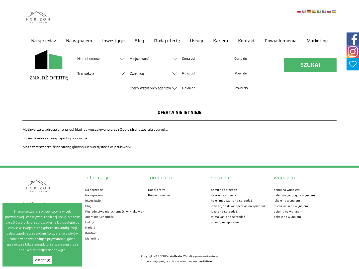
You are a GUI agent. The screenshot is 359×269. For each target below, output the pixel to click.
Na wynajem (79, 40)
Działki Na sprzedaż (224, 195)
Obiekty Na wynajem (288, 211)
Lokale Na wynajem (287, 200)
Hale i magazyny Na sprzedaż (231, 200)
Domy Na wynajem (287, 189)
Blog (139, 40)
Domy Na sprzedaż (224, 189)
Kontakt (246, 40)
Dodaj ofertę (167, 40)
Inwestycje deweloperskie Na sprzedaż (238, 206)
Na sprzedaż (43, 40)
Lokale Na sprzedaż (224, 211)
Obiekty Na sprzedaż (225, 222)
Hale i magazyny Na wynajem (294, 195)
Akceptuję (42, 260)
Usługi (196, 40)
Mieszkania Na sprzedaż (228, 216)
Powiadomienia (281, 40)
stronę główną (72, 147)
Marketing (317, 40)
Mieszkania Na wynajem (291, 206)
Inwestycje (113, 40)
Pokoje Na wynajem (287, 216)
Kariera (220, 40)
